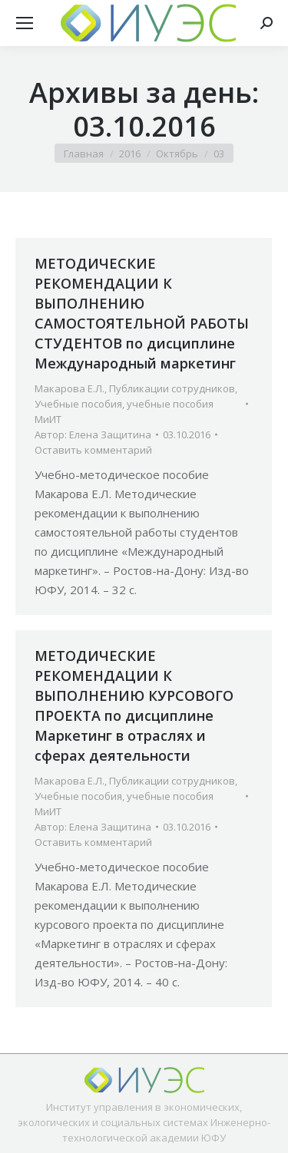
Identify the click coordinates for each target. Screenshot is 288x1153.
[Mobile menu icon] (24, 23)
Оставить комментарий (93, 450)
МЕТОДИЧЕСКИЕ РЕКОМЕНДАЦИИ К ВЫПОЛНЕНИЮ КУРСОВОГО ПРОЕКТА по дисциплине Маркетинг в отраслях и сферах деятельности (134, 705)
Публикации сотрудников (172, 388)
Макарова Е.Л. (69, 388)
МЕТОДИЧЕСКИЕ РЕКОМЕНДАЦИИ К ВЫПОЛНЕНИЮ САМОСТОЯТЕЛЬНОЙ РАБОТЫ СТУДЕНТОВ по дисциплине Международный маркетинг (142, 313)
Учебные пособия (78, 404)
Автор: (93, 434)
